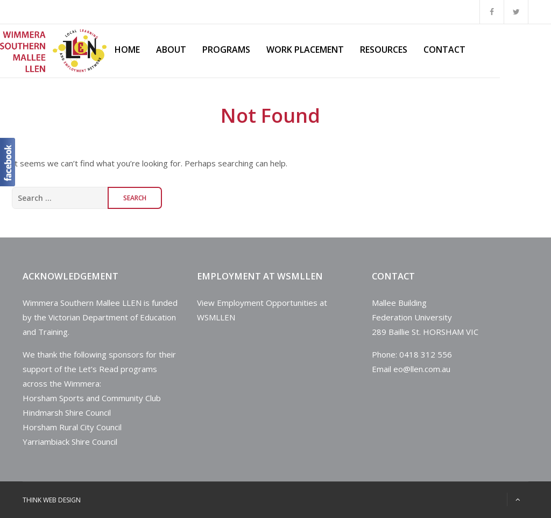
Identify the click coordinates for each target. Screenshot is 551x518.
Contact (444, 49)
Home (127, 49)
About (171, 49)
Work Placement (305, 49)
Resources (383, 49)
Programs (226, 49)
